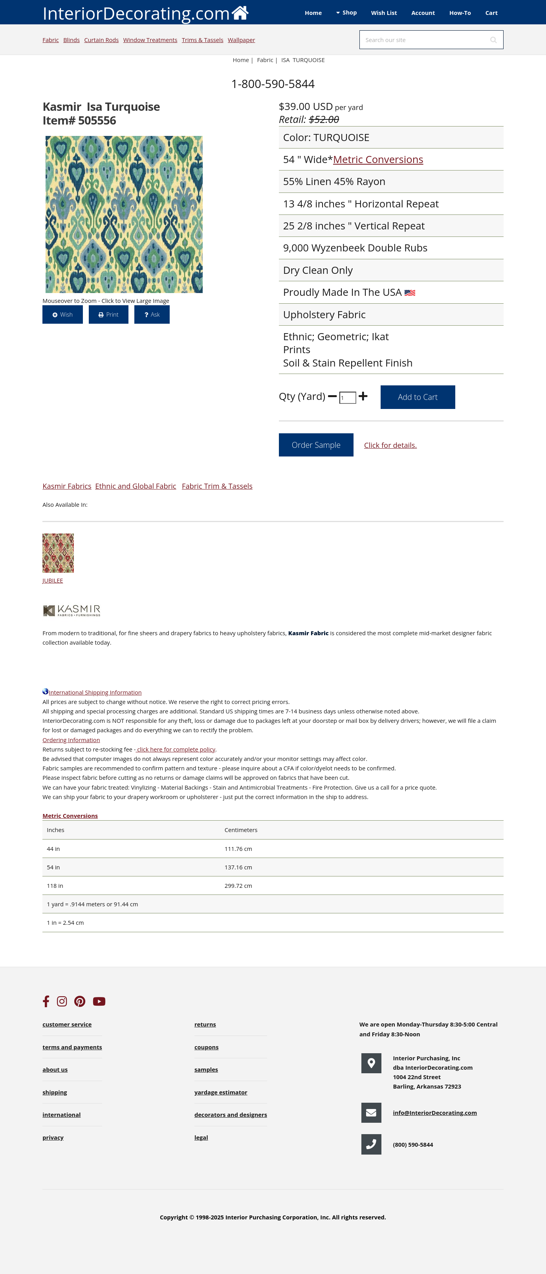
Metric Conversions (378, 159)
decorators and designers (230, 1114)
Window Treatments (150, 40)
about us (55, 1069)
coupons (206, 1047)
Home (313, 12)
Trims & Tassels (203, 40)
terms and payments (72, 1047)
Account (423, 12)
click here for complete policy (175, 749)
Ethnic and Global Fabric (135, 486)
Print (112, 314)
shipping (54, 1092)
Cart (492, 12)
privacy (52, 1137)
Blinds (71, 40)
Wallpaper (241, 40)
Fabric (50, 40)
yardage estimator (220, 1092)
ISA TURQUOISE (303, 60)
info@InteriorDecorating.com (435, 1112)
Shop (350, 12)
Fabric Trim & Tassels (217, 486)
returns (205, 1024)
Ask (155, 314)
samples (206, 1069)
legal (201, 1137)
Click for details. (390, 445)
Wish (66, 314)
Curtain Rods (101, 40)
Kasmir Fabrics (66, 486)
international (61, 1114)
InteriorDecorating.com (145, 12)
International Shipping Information (91, 692)
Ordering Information (71, 740)
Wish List (384, 12)
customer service (67, 1024)
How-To (460, 12)
